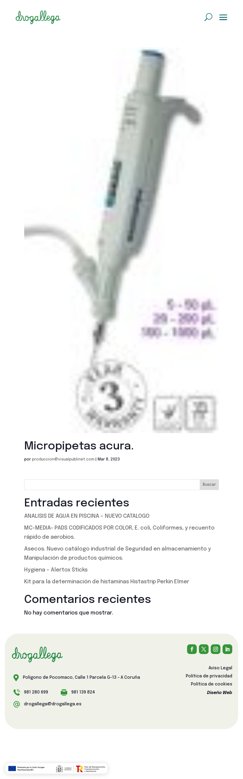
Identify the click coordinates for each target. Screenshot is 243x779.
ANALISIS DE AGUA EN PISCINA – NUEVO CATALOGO (86, 516)
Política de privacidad (209, 676)
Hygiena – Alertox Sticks (56, 570)
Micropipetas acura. (79, 446)
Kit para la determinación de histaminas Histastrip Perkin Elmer (106, 582)
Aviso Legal (220, 668)
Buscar (209, 485)
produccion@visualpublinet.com (63, 459)
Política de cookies (211, 684)
